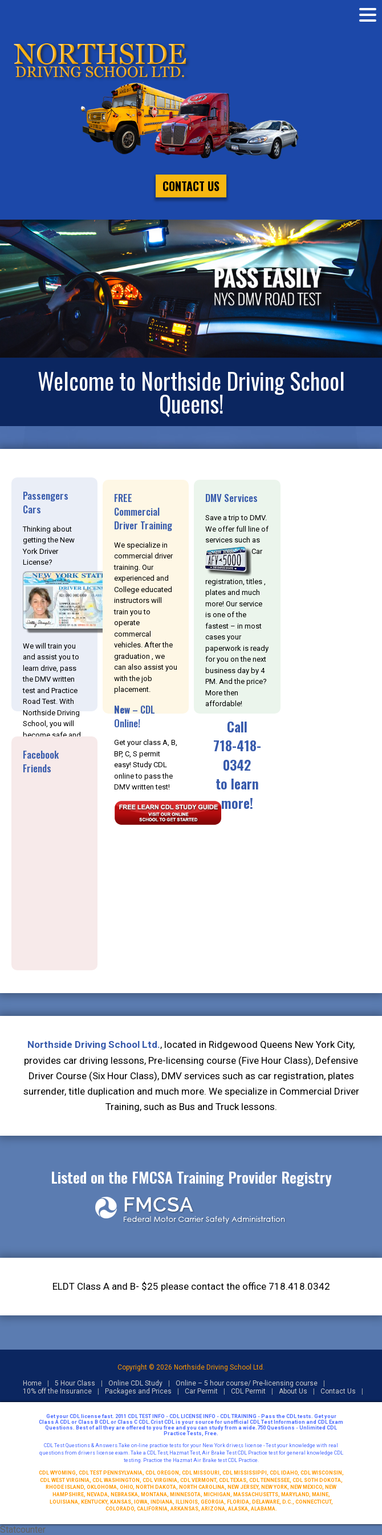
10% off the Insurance (57, 1391)
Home (32, 1383)
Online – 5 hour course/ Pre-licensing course (247, 1383)
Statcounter (23, 1529)
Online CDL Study (135, 1383)
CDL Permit (248, 1391)
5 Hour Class (75, 1383)
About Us (293, 1391)
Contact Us (191, 186)
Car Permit (201, 1391)
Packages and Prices (138, 1391)
